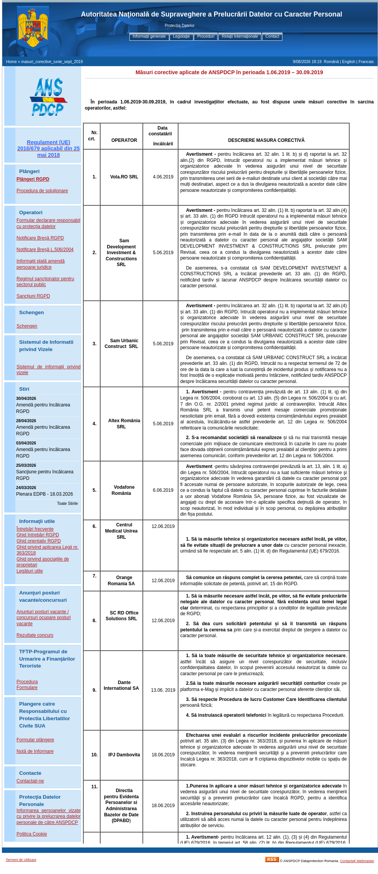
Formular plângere (35, 739)
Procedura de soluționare (42, 190)
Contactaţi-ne (30, 781)
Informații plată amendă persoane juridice (40, 264)
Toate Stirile (67, 503)
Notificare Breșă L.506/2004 (45, 249)
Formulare (27, 687)
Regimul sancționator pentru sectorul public (45, 282)
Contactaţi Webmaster (357, 861)
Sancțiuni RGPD (33, 296)
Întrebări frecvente (35, 529)
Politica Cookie (32, 834)
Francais (366, 62)
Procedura (27, 681)
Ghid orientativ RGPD (39, 541)
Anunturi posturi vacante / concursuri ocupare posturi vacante (44, 617)
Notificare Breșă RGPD (40, 238)
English (348, 62)
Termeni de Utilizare (21, 860)
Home (11, 62)
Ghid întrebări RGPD (38, 535)
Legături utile (30, 571)
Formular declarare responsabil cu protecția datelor (48, 223)
